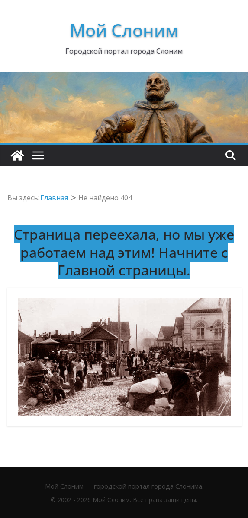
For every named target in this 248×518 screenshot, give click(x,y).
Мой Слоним (124, 30)
